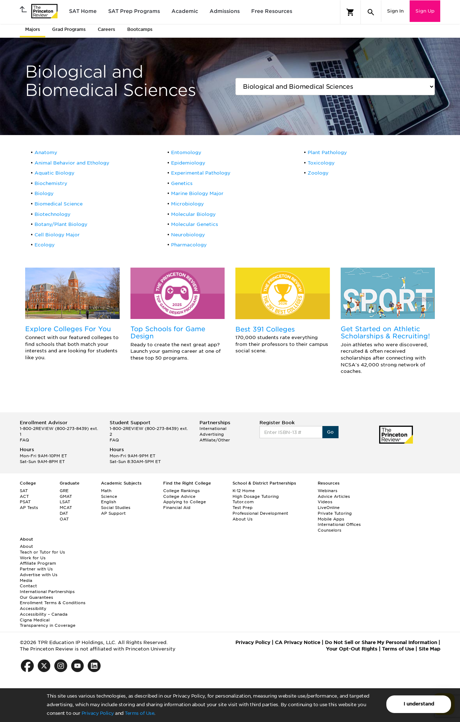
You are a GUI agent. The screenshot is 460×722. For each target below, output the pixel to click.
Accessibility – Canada (44, 614)
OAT (64, 519)
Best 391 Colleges (265, 329)
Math (106, 490)
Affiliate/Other (214, 440)
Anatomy (45, 152)
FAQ (24, 440)
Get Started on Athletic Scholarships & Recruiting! (385, 332)
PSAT (25, 501)
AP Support (113, 513)
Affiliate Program (38, 563)
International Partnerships (47, 591)
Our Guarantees (36, 597)
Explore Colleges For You (68, 329)
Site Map (429, 649)
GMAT (66, 496)
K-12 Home (244, 490)
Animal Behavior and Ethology (71, 163)
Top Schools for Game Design (167, 332)
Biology (44, 193)
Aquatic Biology (54, 173)
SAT (24, 490)
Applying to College (184, 501)
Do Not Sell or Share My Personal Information (381, 642)
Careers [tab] (106, 29)
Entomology (186, 152)
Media (26, 580)
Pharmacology (189, 244)
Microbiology (187, 204)
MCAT (66, 507)
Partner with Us (36, 568)
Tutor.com (243, 501)
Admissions (225, 11)
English (108, 501)
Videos (325, 501)
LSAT (65, 501)
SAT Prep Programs (134, 11)
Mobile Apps (331, 519)
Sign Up (424, 11)
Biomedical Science (58, 204)
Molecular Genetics (194, 224)
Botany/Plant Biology (60, 224)
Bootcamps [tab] (139, 29)
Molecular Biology (193, 214)
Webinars (327, 490)
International (212, 428)
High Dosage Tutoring (256, 496)
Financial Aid (176, 507)
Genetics (182, 183)
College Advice (179, 496)
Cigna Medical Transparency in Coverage (47, 622)
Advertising (211, 434)
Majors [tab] (32, 29)
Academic (184, 11)
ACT (24, 496)
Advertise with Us (39, 574)
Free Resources (271, 11)
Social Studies (115, 507)
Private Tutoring (335, 513)
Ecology (44, 244)
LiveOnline (329, 507)
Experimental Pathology (200, 173)
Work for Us (33, 557)
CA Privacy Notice (297, 642)
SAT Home (83, 11)
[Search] (371, 12)
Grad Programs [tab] (69, 29)
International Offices (339, 524)
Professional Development (260, 513)
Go (330, 432)
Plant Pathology (327, 152)
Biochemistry (50, 183)
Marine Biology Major (197, 193)
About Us (243, 519)
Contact (28, 585)
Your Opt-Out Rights (351, 649)
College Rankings (181, 490)
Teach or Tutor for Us (42, 552)
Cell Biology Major (57, 234)
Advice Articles (334, 496)
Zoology (318, 173)
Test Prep (243, 507)
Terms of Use (139, 713)
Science (109, 496)
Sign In (395, 11)
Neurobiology (188, 234)
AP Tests (29, 507)
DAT (64, 513)
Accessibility (33, 608)
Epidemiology (188, 163)
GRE (64, 490)
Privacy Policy (98, 713)
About (26, 546)
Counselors (329, 530)
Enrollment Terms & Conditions (53, 602)
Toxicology (321, 163)
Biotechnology (52, 214)
